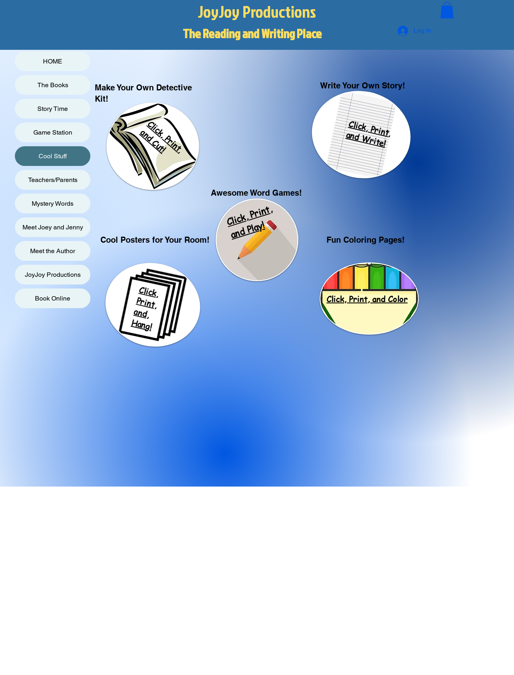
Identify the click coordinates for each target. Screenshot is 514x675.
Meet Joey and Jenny (52, 227)
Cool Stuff (53, 156)
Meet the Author (52, 251)
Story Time (52, 108)
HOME (52, 61)
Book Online (52, 298)
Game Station (52, 132)
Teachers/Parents (53, 180)
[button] (447, 10)
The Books (52, 85)
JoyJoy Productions (53, 274)
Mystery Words (52, 203)
